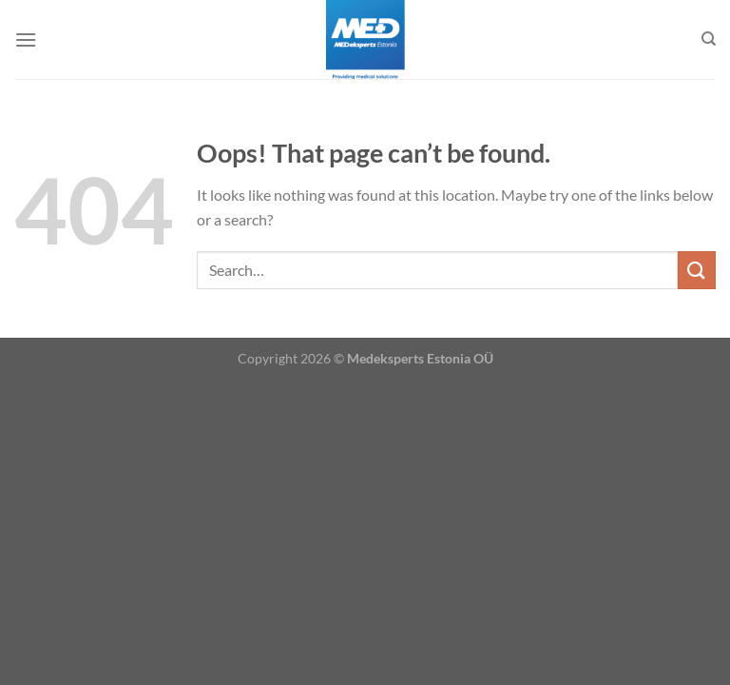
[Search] (708, 39)
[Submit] (697, 269)
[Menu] (25, 39)
